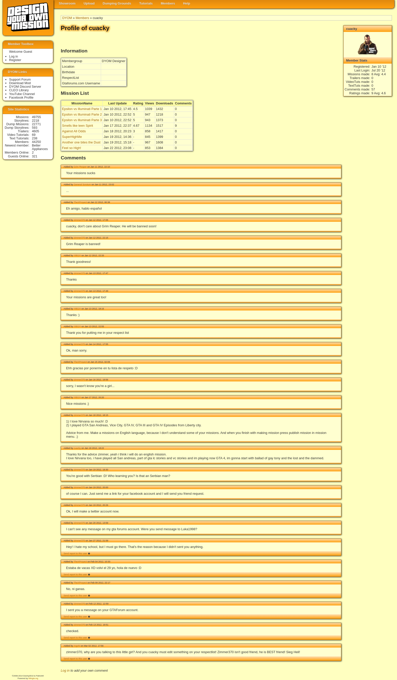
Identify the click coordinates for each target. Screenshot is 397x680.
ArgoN (77, 646)
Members (168, 3)
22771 (36, 124)
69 (33, 135)
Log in (65, 670)
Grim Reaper (80, 167)
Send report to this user (75, 553)
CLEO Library (19, 90)
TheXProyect (80, 202)
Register (15, 60)
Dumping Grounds (117, 3)
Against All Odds (74, 131)
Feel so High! (71, 148)
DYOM (67, 18)
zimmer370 (79, 220)
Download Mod (20, 83)
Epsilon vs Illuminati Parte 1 (82, 109)
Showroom (67, 3)
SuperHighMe (72, 137)
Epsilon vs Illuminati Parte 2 (82, 114)
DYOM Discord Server (25, 86)
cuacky (77, 448)
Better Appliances (40, 147)
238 (34, 138)
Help (186, 3)
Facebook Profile (21, 97)
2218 (35, 120)
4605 (35, 131)
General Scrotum (82, 184)
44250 (36, 142)
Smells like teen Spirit (77, 125)
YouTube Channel (22, 94)
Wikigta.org (33, 678)
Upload (89, 3)
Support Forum (20, 79)
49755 (36, 117)
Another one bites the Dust (81, 142)
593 (34, 128)
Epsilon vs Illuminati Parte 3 (82, 120)
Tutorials (146, 3)
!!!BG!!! (77, 255)
